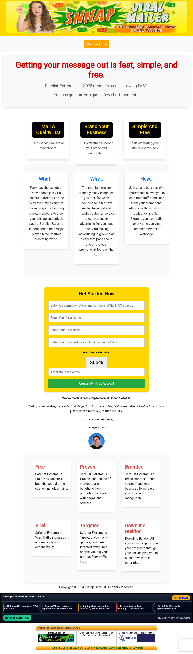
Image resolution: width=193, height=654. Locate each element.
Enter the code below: (96, 352)
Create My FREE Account (96, 383)
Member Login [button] (96, 44)
